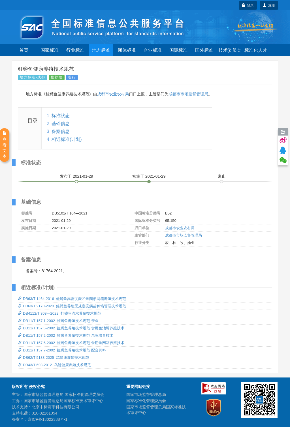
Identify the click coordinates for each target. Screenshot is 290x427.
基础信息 (61, 123)
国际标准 (178, 50)
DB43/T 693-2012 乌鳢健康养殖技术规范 (54, 365)
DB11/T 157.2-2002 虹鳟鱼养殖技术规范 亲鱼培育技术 (65, 335)
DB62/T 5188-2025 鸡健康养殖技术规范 (53, 357)
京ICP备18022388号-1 (47, 419)
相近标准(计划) (67, 139)
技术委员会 (230, 50)
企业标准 (153, 50)
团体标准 (127, 50)
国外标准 (204, 50)
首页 (23, 50)
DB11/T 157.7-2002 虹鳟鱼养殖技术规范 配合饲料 (62, 350)
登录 (248, 5)
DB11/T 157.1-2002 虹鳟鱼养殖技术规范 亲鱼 (58, 321)
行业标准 (75, 50)
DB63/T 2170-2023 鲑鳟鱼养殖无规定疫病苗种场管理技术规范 (72, 306)
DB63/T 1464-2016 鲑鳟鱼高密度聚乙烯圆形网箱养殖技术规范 (72, 299)
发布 (76, 176)
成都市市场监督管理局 (188, 94)
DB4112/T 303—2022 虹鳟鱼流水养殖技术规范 (59, 313)
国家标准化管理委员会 (146, 400)
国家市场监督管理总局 (146, 394)
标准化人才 (255, 50)
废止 (221, 176)
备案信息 (61, 131)
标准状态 (61, 115)
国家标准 (49, 50)
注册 (269, 5)
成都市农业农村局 (113, 94)
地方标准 (101, 50)
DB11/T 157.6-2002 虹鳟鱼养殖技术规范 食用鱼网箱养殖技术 (71, 343)
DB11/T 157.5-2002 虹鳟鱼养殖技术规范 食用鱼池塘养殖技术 (71, 328)
